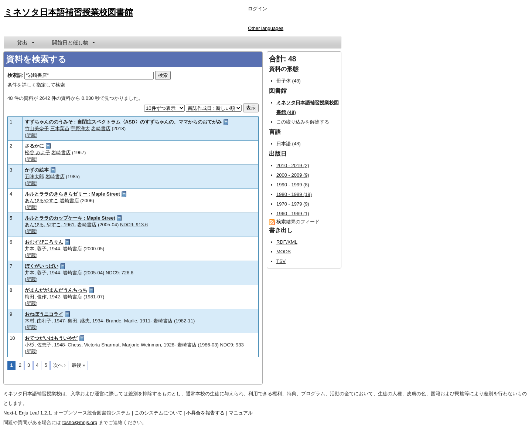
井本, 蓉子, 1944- (43, 248)
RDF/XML (286, 242)
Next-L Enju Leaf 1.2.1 (27, 413)
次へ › (59, 365)
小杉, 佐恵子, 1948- (45, 345)
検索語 (14, 75)
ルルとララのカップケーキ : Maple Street (70, 218)
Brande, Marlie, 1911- (129, 321)
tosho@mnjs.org (80, 422)
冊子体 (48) (288, 81)
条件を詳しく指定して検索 (36, 85)
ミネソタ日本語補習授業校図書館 (68, 12)
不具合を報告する (205, 413)
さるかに (34, 146)
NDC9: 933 (231, 345)
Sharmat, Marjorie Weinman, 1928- (138, 345)
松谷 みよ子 (37, 152)
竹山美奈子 (37, 128)
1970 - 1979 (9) (292, 204)
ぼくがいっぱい (41, 266)
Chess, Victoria (84, 345)
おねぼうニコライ (44, 314)
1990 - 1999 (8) (292, 184)
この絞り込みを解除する (302, 122)
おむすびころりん (44, 242)
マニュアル (241, 413)
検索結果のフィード (298, 221)
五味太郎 (34, 176)
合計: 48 (282, 59)
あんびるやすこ (41, 200)
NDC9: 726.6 (119, 272)
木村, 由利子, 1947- (45, 321)
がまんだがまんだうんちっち (56, 290)
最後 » (78, 365)
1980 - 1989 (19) (294, 194)
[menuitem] (25, 42)
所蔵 (31, 135)
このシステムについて (158, 413)
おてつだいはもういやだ (51, 338)
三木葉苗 (59, 128)
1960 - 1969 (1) (292, 213)
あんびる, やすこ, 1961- (50, 224)
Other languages (265, 28)
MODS (283, 251)
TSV (281, 261)
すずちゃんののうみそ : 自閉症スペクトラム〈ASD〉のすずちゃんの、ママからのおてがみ (123, 122)
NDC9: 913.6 (134, 224)
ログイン (257, 8)
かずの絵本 (37, 170)
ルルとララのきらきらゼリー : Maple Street (72, 194)
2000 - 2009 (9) (292, 175)
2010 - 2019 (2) (292, 165)
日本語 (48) (288, 143)
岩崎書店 (100, 128)
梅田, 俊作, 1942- (43, 296)
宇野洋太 (80, 128)
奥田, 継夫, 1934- (86, 321)
